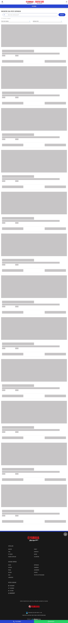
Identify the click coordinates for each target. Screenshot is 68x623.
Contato (35, 572)
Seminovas (36, 565)
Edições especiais (12, 556)
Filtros (34, 6)
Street (35, 549)
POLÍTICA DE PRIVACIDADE (39, 575)
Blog (9, 575)
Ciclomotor (36, 556)
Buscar (62, 14)
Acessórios (36, 570)
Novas (9, 565)
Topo (65, 534)
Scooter (10, 549)
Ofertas (10, 567)
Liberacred (10, 577)
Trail (9, 551)
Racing (35, 554)
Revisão (10, 572)
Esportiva (36, 551)
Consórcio (36, 567)
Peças (9, 570)
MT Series (10, 554)
